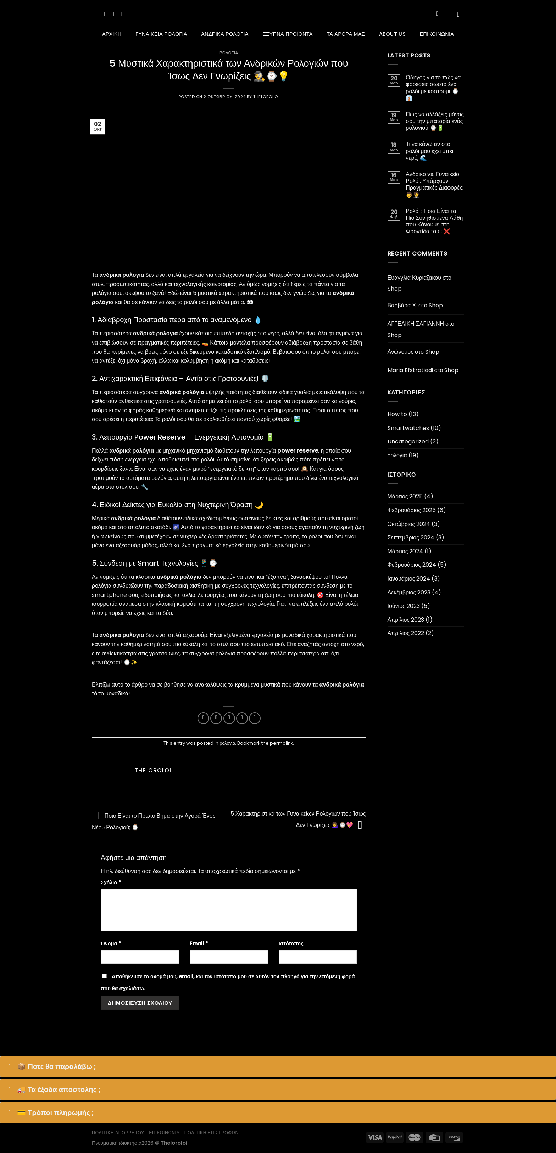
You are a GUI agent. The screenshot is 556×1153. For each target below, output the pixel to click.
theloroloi (266, 97)
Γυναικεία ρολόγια (161, 34)
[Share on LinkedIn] (255, 718)
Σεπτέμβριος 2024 (411, 537)
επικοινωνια (164, 1133)
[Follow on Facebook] (96, 14)
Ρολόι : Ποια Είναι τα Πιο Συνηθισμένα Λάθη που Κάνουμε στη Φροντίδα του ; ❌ (434, 221)
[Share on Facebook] (203, 718)
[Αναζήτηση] (439, 14)
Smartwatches (408, 428)
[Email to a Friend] (229, 718)
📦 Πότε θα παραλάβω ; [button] (51, 1066)
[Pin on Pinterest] (242, 718)
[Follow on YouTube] (124, 14)
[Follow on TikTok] (115, 14)
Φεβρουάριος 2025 (412, 510)
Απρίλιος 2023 (406, 620)
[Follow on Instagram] (106, 14)
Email (199, 943)
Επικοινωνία (436, 34)
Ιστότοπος (291, 943)
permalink (281, 743)
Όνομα (111, 943)
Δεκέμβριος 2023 (409, 592)
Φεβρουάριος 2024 (412, 565)
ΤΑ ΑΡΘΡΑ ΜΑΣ (346, 34)
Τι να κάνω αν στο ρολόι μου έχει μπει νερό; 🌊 (429, 151)
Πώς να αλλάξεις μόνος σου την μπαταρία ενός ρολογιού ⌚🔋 (435, 121)
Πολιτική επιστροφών (211, 1133)
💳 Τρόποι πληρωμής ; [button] (50, 1113)
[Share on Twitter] (216, 718)
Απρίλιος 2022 (406, 633)
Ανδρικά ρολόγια (224, 34)
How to (397, 414)
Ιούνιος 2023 (404, 606)
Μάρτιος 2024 (405, 551)
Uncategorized (408, 441)
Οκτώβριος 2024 (409, 524)
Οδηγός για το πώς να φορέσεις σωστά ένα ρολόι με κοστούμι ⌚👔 (433, 87)
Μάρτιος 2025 (405, 496)
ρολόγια (228, 53)
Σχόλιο (111, 882)
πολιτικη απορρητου (118, 1133)
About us (392, 34)
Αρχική (112, 34)
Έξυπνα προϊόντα (287, 34)
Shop (395, 289)
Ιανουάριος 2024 (409, 579)
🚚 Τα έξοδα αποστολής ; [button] (53, 1090)
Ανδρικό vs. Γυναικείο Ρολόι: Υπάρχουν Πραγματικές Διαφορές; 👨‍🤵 (434, 184)
